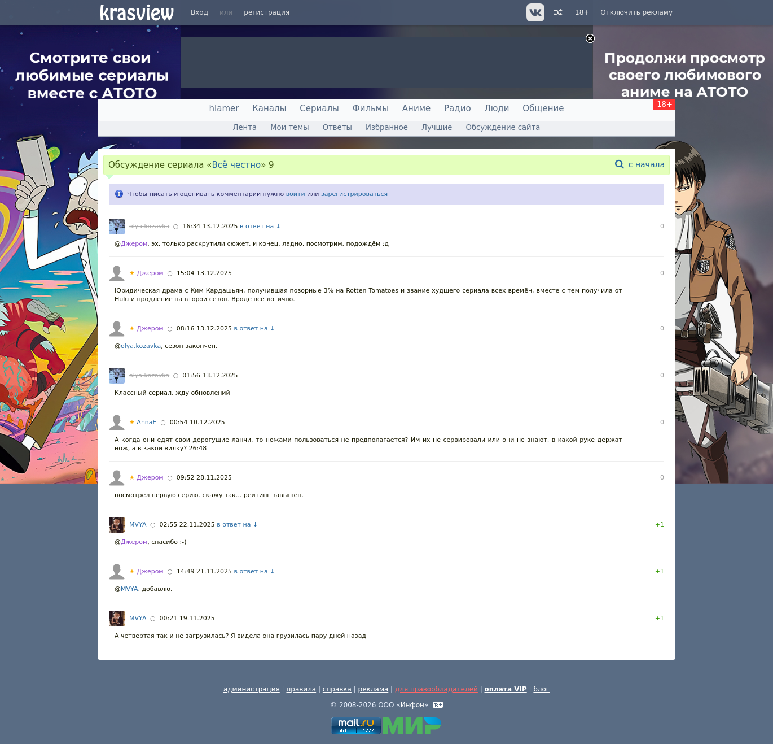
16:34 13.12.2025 (210, 226)
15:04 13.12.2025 (204, 273)
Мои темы (289, 127)
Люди (496, 108)
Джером (134, 243)
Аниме (416, 108)
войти (295, 194)
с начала (647, 164)
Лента (245, 127)
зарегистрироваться (354, 194)
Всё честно (236, 165)
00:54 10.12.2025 (197, 422)
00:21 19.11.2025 (187, 618)
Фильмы (371, 108)
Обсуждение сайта (503, 127)
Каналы (269, 108)
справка (337, 689)
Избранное (387, 127)
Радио (457, 108)
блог (541, 689)
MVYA (137, 524)
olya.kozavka (149, 226)
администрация (251, 689)
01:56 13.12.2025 (210, 375)
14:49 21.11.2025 (204, 571)
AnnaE (143, 422)
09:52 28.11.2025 (204, 477)
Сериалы (319, 108)
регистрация (266, 12)
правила (301, 689)
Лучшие (436, 127)
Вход (199, 12)
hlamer (224, 108)
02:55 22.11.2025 (187, 524)
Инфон (412, 705)
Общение (543, 108)
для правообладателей (436, 689)
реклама (373, 689)
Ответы (337, 127)
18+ (582, 12)
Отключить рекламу (636, 12)
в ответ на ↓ (260, 226)
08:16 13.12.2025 (204, 328)
